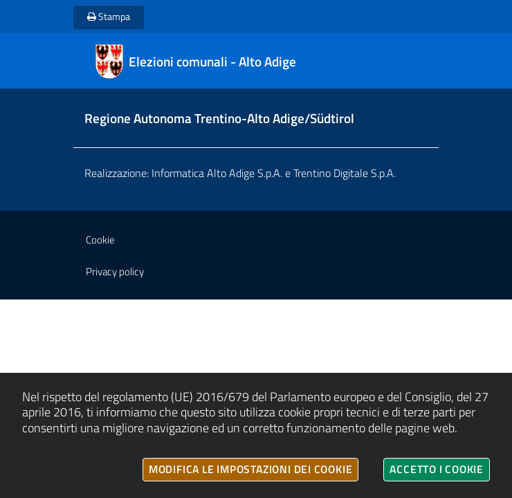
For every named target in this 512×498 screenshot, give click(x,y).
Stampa (108, 16)
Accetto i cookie (437, 469)
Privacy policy (115, 271)
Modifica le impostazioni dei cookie (251, 469)
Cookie (100, 240)
